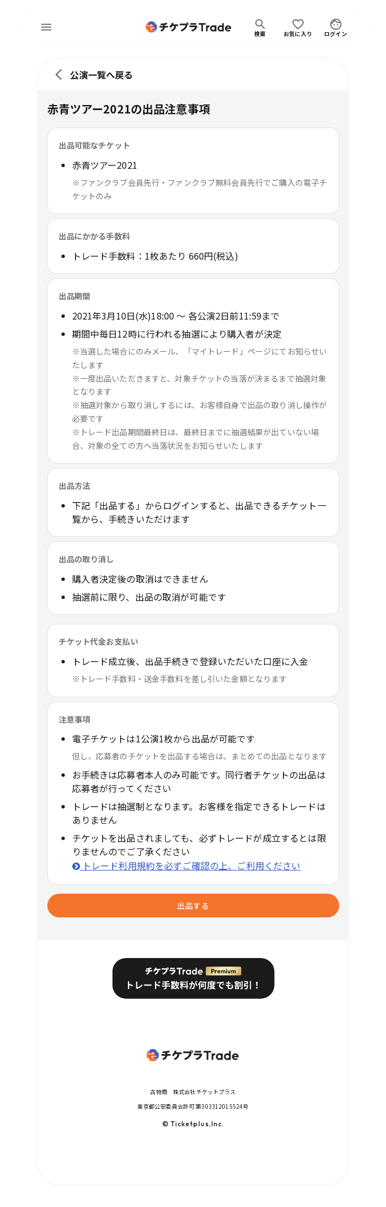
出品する (193, 905)
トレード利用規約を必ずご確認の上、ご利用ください (186, 865)
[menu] (46, 27)
